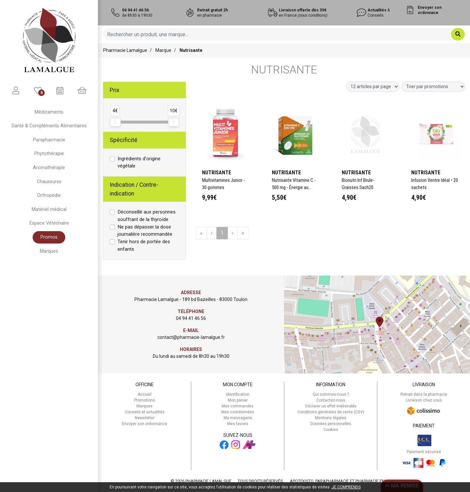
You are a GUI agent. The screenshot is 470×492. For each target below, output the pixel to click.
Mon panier (238, 400)
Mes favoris (237, 423)
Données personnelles (330, 423)
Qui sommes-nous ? (331, 394)
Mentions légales (330, 418)
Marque (163, 50)
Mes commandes (238, 406)
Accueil (144, 394)
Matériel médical (49, 209)
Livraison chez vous (424, 400)
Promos (48, 237)
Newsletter (144, 418)
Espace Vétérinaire (49, 223)
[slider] (115, 122)
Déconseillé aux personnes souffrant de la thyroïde (147, 215)
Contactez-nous (330, 400)
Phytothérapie (49, 153)
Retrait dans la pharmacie (423, 394)
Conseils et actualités (144, 412)
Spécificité (123, 140)
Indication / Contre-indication (134, 189)
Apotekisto (343, 481)
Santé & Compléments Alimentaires (49, 126)
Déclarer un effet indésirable (330, 406)
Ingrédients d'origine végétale (139, 162)
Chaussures (49, 181)
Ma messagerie (238, 418)
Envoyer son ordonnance (144, 423)
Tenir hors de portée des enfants (144, 245)
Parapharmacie (49, 140)
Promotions (144, 400)
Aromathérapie (49, 167)
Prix (114, 90)
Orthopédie (49, 195)
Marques (49, 251)
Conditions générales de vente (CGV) (330, 412)
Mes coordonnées (237, 412)
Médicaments (49, 112)
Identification (237, 394)
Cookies (330, 429)
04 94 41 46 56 (191, 318)
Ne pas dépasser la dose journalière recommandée (145, 230)
